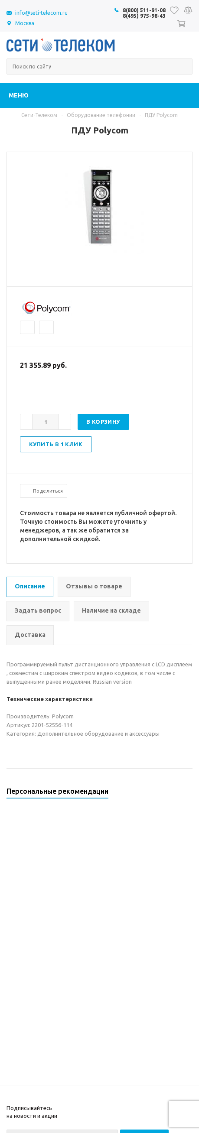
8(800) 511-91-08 (144, 10)
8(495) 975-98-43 (144, 16)
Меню (19, 95)
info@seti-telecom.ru (41, 13)
